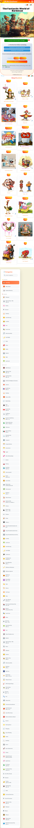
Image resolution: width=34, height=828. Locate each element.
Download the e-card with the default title (17, 47)
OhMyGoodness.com (17, 74)
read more (7, 67)
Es (29, 5)
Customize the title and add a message (16, 40)
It (32, 5)
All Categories (17, 61)
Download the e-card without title (17, 50)
